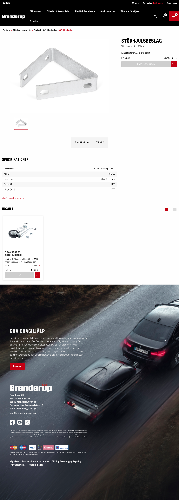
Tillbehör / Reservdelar (58, 11)
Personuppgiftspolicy (70, 461)
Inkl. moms (158, 3)
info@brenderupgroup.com (23, 413)
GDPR (54, 461)
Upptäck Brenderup (85, 11)
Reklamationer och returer (36, 461)
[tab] (21, 123)
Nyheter (34, 21)
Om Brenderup (107, 11)
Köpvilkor (15, 461)
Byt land (6, 3)
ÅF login (135, 3)
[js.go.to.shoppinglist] (164, 16)
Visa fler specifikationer (11, 198)
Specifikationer (82, 143)
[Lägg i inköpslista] (174, 64)
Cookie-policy (36, 465)
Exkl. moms (172, 3)
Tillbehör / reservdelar (22, 30)
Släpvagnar (35, 11)
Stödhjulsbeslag (50, 30)
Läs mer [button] (17, 366)
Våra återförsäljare (130, 11)
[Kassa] (174, 16)
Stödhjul (37, 30)
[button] (166, 209)
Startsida (6, 30)
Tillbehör (100, 143)
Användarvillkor (19, 465)
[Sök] (155, 16)
